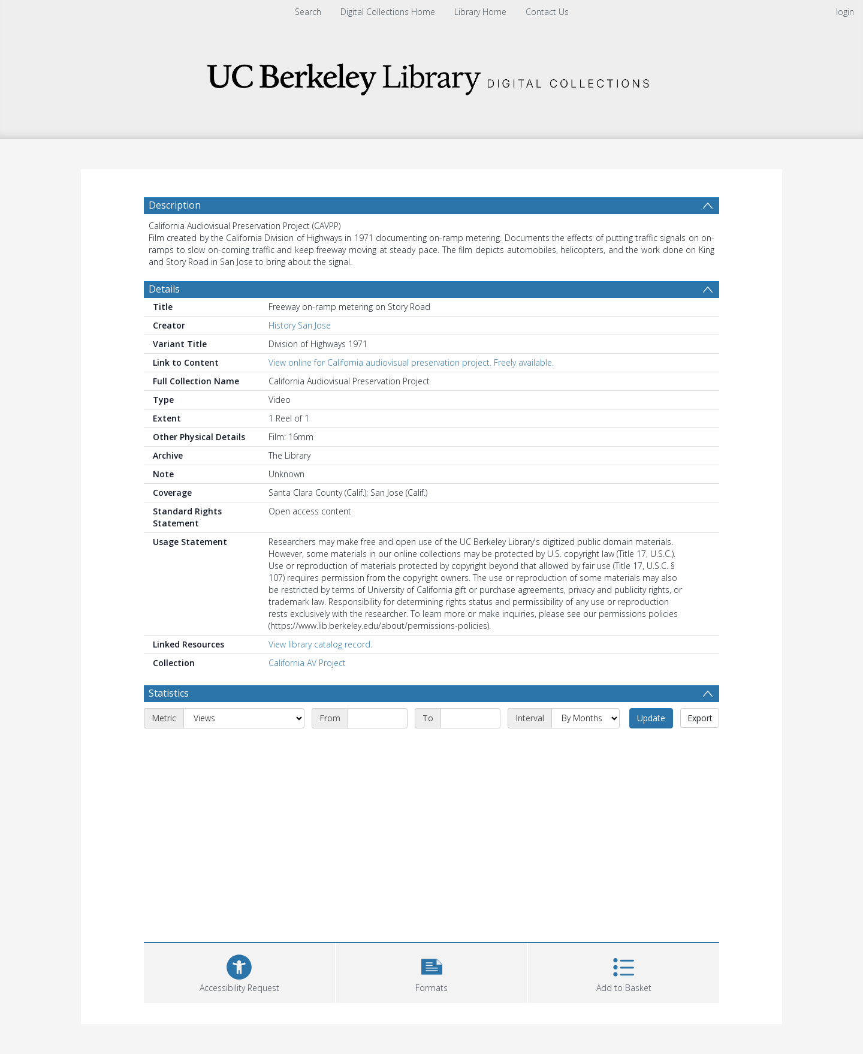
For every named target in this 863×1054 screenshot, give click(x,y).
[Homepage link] (431, 76)
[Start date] (378, 718)
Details (164, 289)
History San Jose (299, 325)
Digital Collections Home (387, 11)
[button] (431, 971)
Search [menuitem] (308, 11)
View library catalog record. (320, 644)
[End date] (470, 718)
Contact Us (547, 11)
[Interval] (585, 718)
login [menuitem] (845, 11)
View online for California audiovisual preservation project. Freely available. (411, 362)
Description (175, 205)
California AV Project (307, 662)
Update (651, 718)
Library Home (480, 11)
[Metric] (243, 718)
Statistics (169, 693)
